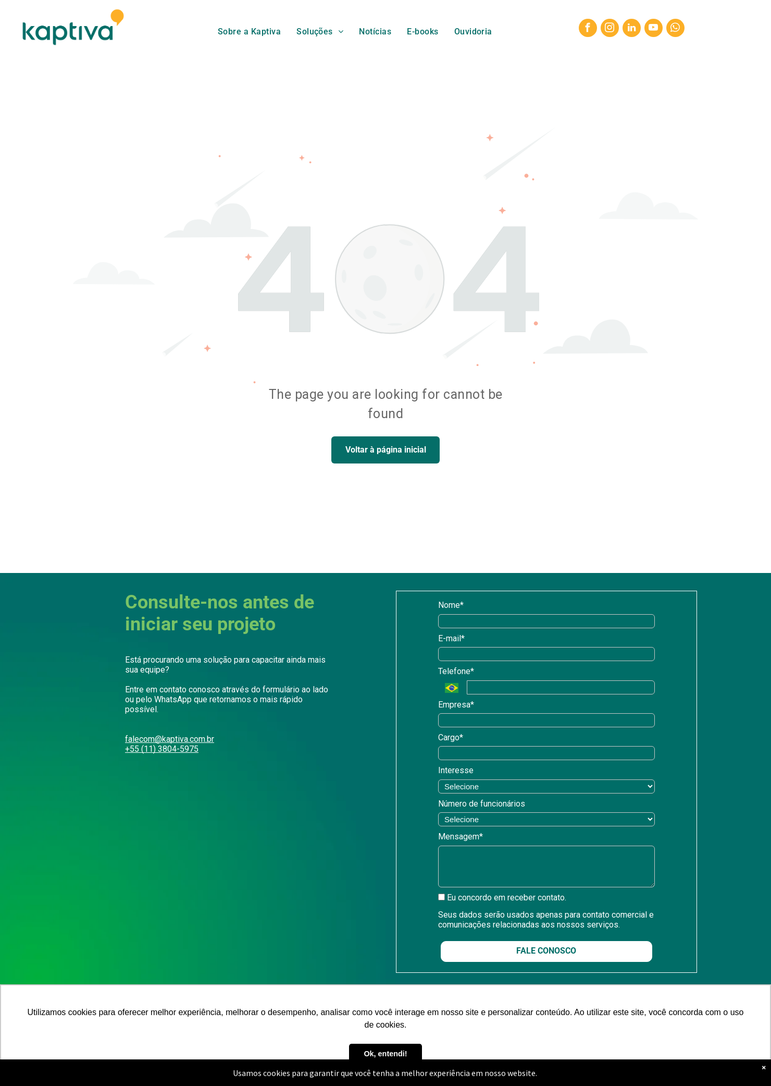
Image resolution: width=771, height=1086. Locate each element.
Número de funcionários (481, 804)
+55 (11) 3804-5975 (161, 749)
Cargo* (450, 737)
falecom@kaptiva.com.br (169, 739)
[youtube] (653, 29)
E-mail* (451, 638)
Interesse (456, 770)
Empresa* (456, 705)
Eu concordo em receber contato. (502, 897)
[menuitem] (249, 31)
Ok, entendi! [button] (385, 1054)
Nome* (451, 605)
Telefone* (456, 671)
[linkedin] (632, 29)
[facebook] (588, 29)
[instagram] (610, 29)
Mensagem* (460, 836)
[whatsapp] (675, 29)
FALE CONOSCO (546, 951)
